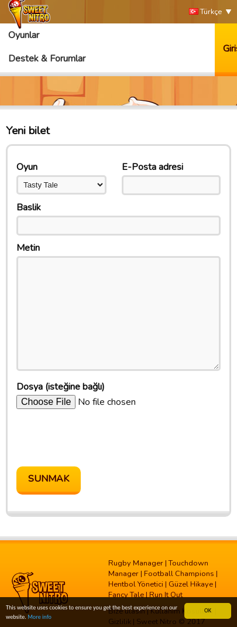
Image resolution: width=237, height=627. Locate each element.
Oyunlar (23, 35)
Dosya (60, 386)
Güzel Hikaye (191, 584)
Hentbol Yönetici (135, 584)
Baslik (28, 207)
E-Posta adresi (152, 167)
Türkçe (205, 12)
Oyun (26, 167)
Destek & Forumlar (46, 58)
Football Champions (179, 573)
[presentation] (105, 438)
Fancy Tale (126, 594)
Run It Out (166, 594)
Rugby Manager (135, 563)
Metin (28, 247)
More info (39, 617)
